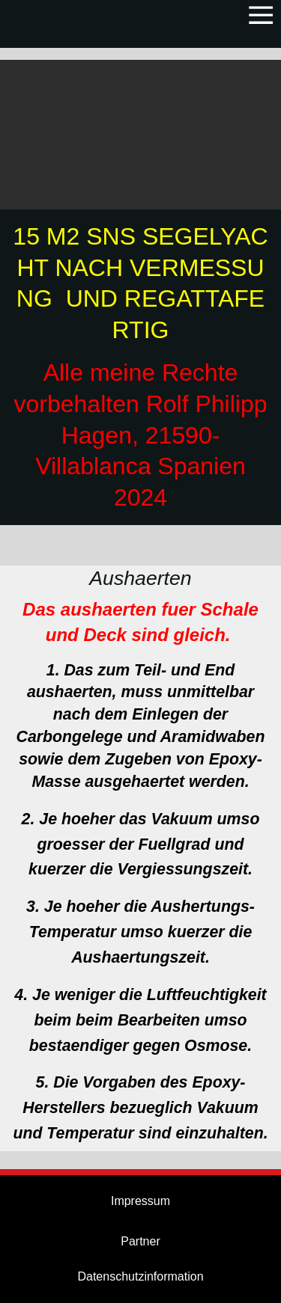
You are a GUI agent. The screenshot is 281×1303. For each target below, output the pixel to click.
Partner (140, 1241)
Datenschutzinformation (140, 1276)
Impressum (140, 1201)
